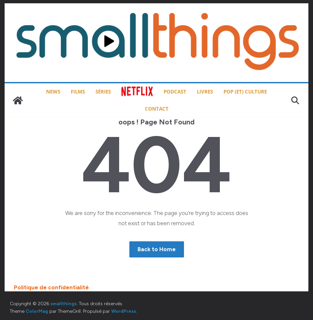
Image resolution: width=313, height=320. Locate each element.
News (53, 91)
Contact (157, 108)
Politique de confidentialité (51, 287)
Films (78, 91)
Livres (205, 91)
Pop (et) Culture (245, 91)
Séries (103, 91)
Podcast (175, 91)
